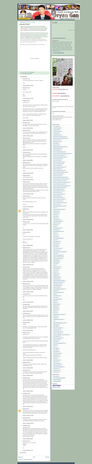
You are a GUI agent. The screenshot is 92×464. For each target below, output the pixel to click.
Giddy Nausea (56, 261)
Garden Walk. (56, 260)
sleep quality (55, 348)
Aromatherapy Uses (57, 134)
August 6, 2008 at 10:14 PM (28, 206)
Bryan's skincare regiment (58, 197)
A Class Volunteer (56, 128)
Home (34, 456)
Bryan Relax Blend (57, 150)
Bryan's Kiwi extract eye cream (59, 180)
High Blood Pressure (57, 283)
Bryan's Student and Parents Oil (59, 202)
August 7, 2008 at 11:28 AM (28, 291)
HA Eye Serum (56, 268)
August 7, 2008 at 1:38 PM (28, 330)
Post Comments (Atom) (28, 459)
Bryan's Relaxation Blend (58, 188)
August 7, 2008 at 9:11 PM (28, 406)
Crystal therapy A (56, 219)
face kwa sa (55, 236)
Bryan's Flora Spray (57, 168)
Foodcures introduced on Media (59, 251)
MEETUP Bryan (56, 304)
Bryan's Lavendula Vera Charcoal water (61, 182)
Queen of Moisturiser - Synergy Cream (60, 334)
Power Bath (55, 326)
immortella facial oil (57, 285)
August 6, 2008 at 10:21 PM (28, 219)
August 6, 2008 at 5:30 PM (28, 160)
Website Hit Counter (56, 387)
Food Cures (55, 249)
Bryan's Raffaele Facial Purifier (59, 187)
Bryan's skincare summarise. (58, 199)
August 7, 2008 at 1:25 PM (28, 320)
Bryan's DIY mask (56, 160)
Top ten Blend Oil (56, 359)
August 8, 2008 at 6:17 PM (28, 450)
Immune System (56, 287)
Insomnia (55, 290)
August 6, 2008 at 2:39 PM (28, 120)
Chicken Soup (56, 212)
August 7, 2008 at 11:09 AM (28, 281)
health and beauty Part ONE (58, 280)
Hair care (55, 270)
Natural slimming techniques (58, 314)
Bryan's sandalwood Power (58, 194)
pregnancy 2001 (56, 329)
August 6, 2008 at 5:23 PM (28, 149)
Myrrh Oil (55, 310)
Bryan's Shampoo (56, 195)
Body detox (55, 143)
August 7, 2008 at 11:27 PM (28, 415)
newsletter (55, 317)
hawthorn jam (56, 273)
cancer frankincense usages (58, 209)
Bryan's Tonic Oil (56, 204)
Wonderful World (25, 24)
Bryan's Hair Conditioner (58, 173)
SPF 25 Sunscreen (57, 353)
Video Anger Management (58, 366)
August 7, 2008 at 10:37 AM (28, 264)
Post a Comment (23, 452)
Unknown (25, 408)
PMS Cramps (56, 324)
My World (25, 73)
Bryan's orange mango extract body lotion (61, 185)
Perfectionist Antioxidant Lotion (59, 322)
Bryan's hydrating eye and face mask (60, 178)
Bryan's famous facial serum (58, 167)
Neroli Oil (55, 315)
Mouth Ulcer (55, 305)
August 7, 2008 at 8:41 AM (28, 229)
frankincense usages (57, 258)
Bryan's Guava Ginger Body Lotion (60, 172)
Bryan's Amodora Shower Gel (59, 151)
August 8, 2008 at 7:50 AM (28, 438)
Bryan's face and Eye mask (58, 161)
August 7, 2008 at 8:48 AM (28, 245)
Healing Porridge (56, 277)
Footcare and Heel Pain (58, 256)
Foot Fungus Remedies (57, 255)
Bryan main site (56, 376)
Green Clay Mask (56, 266)
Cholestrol (55, 214)
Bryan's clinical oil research (58, 155)
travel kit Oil (55, 361)
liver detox (55, 297)
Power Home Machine (57, 327)
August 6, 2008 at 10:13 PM (28, 193)
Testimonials (55, 356)
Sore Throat (55, 349)
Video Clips (29, 73)
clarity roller (55, 216)
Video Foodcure (56, 370)
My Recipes (55, 307)
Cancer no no (56, 211)
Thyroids (55, 358)
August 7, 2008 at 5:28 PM (28, 375)
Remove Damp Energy (57, 337)
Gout (54, 265)
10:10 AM (32, 72)
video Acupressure (57, 365)
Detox (54, 226)
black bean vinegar (57, 141)
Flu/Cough (55, 246)
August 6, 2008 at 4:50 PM (28, 128)
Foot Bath (55, 253)
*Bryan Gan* (56, 40)
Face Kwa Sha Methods (58, 238)
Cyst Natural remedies (57, 221)
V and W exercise (56, 363)
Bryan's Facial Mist (57, 165)
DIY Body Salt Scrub (57, 227)
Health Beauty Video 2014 (58, 282)
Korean (54, 293)
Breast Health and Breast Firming (59, 146)
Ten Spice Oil (56, 354)
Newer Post (20, 456)
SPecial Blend (56, 351)
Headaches (55, 275)
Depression (55, 224)
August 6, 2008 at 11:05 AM (28, 85)
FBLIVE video (56, 243)
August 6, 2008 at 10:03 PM (28, 173)
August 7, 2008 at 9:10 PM (28, 390)
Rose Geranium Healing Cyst (59, 343)
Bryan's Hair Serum (57, 175)
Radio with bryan (56, 336)
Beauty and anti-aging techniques (59, 138)
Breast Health (56, 145)
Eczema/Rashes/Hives (57, 231)
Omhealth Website (57, 381)
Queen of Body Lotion (57, 332)
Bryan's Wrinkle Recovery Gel (59, 205)
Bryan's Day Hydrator (57, 158)
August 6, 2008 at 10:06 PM (28, 179)
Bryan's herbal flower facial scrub (59, 177)
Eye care (55, 234)
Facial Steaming (56, 241)
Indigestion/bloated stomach (58, 288)
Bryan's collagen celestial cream (59, 156)
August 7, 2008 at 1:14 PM (28, 311)
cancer (54, 207)
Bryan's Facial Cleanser (58, 163)
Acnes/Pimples (56, 129)
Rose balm (55, 341)
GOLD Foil (55, 263)
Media (54, 300)
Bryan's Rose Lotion (57, 192)
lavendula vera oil (56, 295)
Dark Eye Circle (56, 222)
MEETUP (55, 302)
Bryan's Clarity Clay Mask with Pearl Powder (62, 153)
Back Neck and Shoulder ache (59, 136)
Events (54, 233)
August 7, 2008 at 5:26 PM (28, 367)
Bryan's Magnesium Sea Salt (59, 183)
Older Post (47, 456)
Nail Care (55, 312)
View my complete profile (58, 52)
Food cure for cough (57, 248)
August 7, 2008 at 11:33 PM (28, 423)
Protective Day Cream (57, 331)
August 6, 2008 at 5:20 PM (28, 135)
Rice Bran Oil (56, 339)
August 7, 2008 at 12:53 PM (28, 302)
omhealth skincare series (58, 319)
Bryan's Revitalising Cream (58, 190)
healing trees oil (56, 278)
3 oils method (56, 126)
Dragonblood (55, 229)
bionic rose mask (56, 139)
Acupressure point (56, 131)
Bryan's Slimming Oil (57, 200)
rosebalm (55, 344)
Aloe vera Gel (56, 133)
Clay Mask (55, 217)
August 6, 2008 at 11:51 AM (28, 98)
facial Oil (55, 239)
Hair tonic (55, 271)
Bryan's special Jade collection (59, 377)
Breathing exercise (57, 148)
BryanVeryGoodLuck (57, 379)
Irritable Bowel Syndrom (58, 292)
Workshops (55, 371)
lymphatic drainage (57, 299)
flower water (55, 244)
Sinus (54, 346)
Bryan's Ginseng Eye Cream (58, 170)
